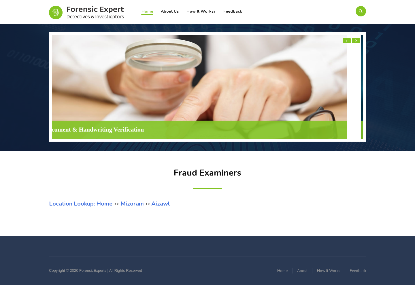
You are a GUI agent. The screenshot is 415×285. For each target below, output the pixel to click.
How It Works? (201, 11)
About (302, 270)
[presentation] (347, 40)
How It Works (328, 270)
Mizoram (131, 204)
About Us (170, 11)
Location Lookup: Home (81, 204)
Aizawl (160, 204)
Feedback (232, 11)
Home (147, 11)
